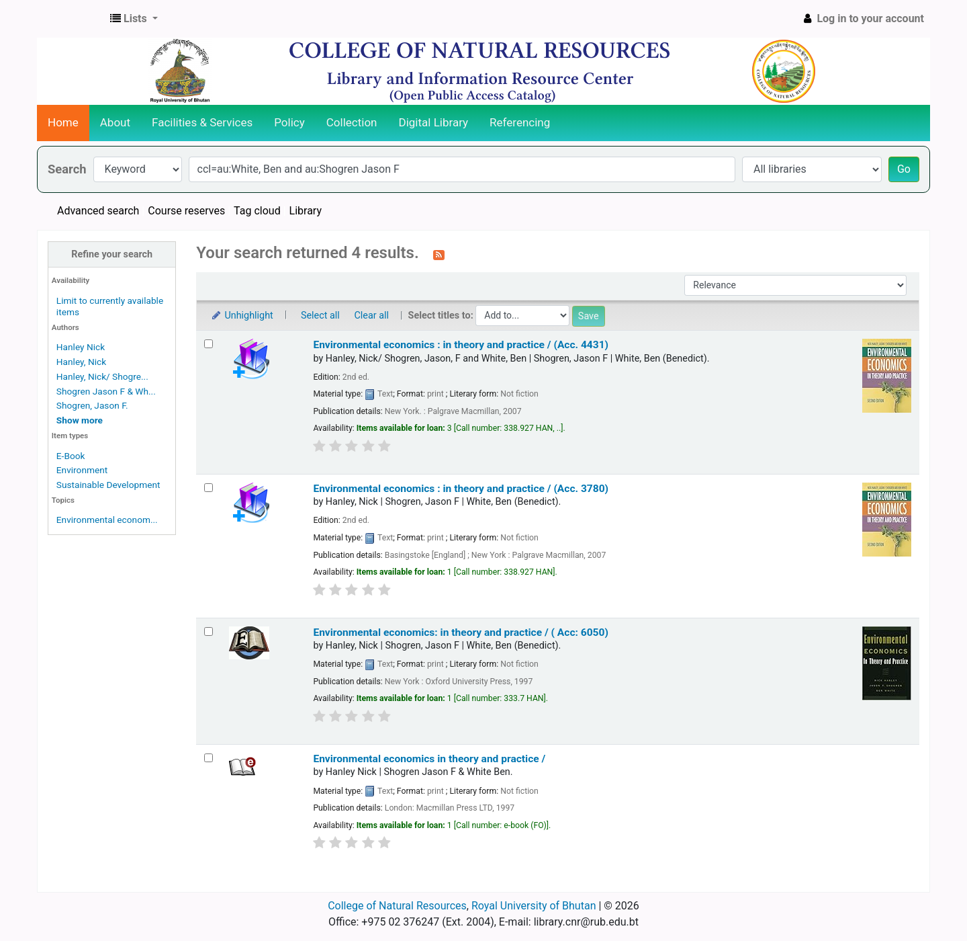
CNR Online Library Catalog (71, 18)
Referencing (520, 122)
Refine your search (111, 254)
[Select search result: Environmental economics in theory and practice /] (208, 757)
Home (63, 122)
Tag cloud (257, 210)
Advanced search (98, 210)
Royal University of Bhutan (533, 905)
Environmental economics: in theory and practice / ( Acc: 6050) (460, 632)
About (115, 122)
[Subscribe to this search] (439, 254)
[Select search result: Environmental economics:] (208, 631)
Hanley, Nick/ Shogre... (102, 376)
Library (305, 210)
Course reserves (186, 210)
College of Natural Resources (397, 905)
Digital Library (434, 122)
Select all (320, 315)
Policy (289, 122)
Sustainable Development (108, 484)
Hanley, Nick (81, 361)
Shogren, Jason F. (92, 405)
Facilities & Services (202, 122)
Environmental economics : (460, 345)
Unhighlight (241, 315)
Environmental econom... (107, 519)
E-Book (70, 455)
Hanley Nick (80, 346)
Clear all (371, 315)
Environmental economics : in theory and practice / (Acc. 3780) (460, 489)
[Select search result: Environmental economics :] (208, 343)
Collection (351, 122)
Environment (81, 469)
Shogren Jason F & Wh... (106, 391)
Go (904, 169)
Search (67, 169)
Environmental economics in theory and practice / (429, 759)
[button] (134, 18)
